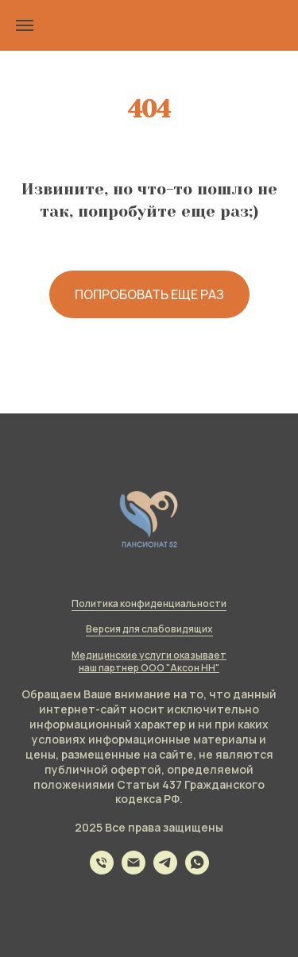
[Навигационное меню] (24, 25)
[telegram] (165, 870)
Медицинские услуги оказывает (149, 655)
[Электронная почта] (133, 870)
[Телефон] (102, 870)
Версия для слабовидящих (149, 629)
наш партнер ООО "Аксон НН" (149, 668)
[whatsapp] (197, 870)
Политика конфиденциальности (149, 603)
